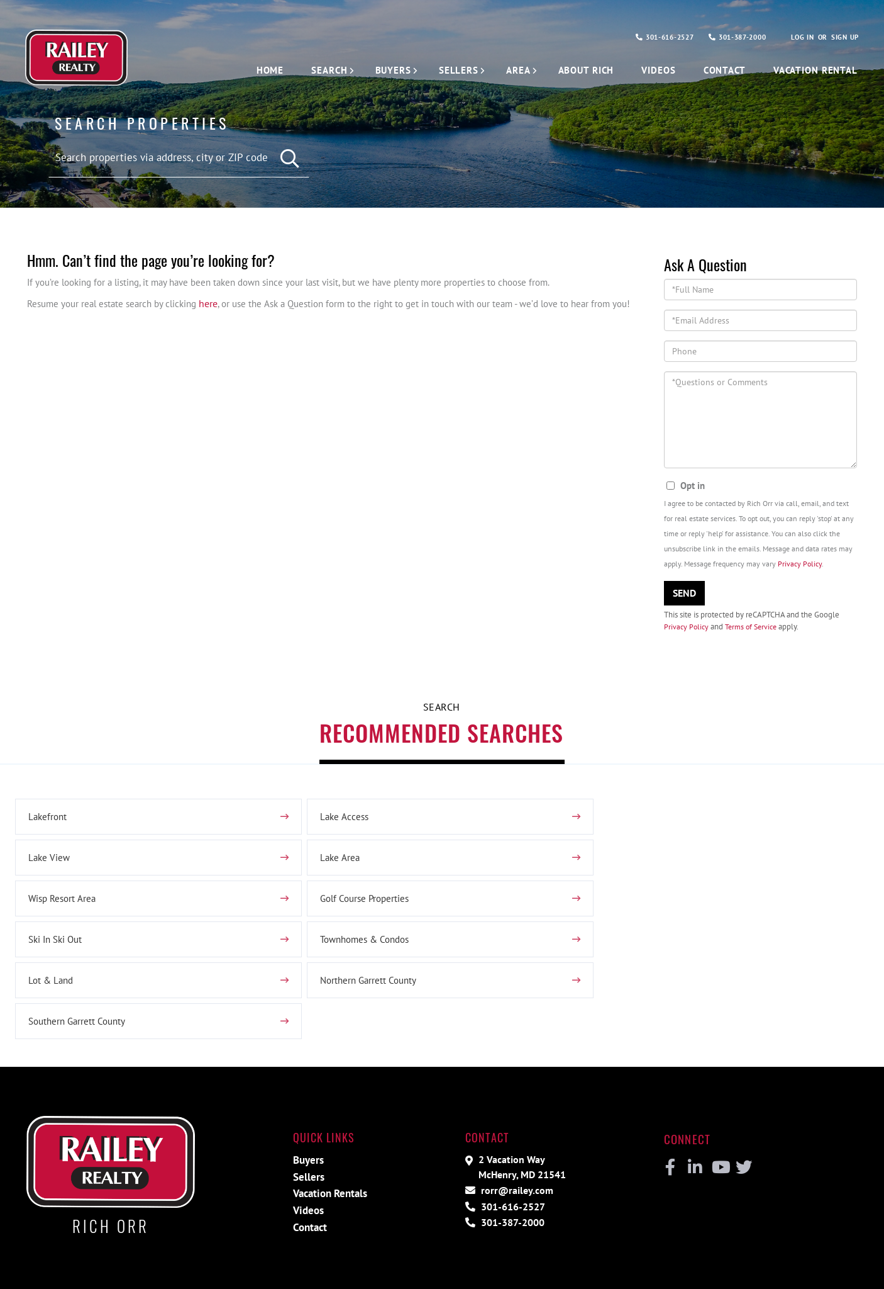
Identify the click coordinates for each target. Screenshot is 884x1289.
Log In (799, 37)
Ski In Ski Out (57, 904)
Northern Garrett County (79, 944)
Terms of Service (755, 628)
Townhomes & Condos (363, 904)
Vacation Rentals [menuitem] (329, 1122)
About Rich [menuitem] (575, 70)
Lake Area (48, 863)
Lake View (622, 822)
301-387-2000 (730, 37)
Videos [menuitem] (650, 70)
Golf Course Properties (648, 863)
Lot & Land (625, 904)
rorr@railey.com (513, 1118)
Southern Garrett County (365, 944)
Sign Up (844, 37)
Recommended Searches (441, 736)
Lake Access (339, 822)
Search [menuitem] (311, 70)
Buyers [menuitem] (376, 70)
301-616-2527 (650, 37)
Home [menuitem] (251, 70)
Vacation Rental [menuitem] (813, 70)
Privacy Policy (800, 565)
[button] (290, 158)
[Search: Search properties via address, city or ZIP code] (178, 157)
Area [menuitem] (504, 70)
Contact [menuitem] (718, 70)
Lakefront (48, 822)
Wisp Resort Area (349, 863)
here (219, 304)
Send (684, 594)
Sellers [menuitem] (443, 70)
